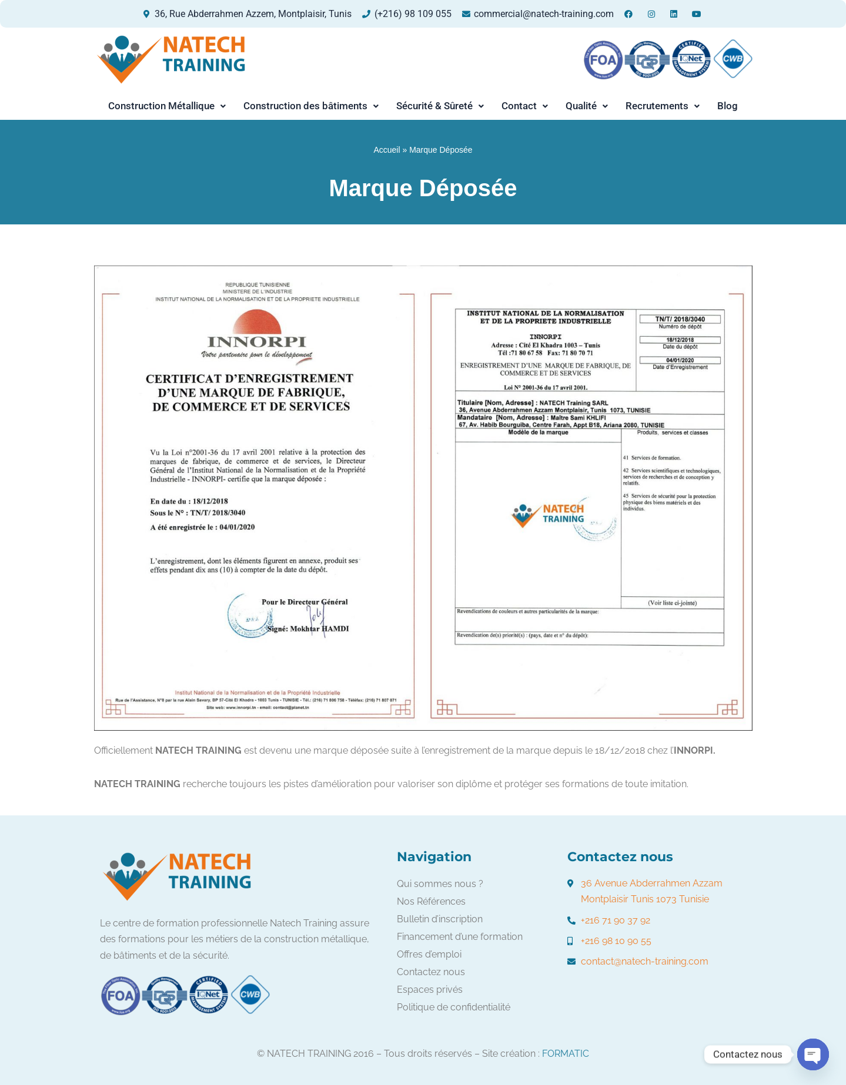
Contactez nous (431, 971)
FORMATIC (565, 1053)
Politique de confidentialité (453, 1007)
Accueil (386, 149)
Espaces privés (430, 989)
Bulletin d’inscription (440, 919)
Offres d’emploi (429, 954)
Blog (727, 106)
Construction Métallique (167, 106)
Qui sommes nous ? (440, 883)
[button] (167, 106)
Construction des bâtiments (311, 106)
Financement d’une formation (460, 936)
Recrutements (663, 106)
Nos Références (431, 901)
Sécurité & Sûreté (440, 106)
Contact (524, 106)
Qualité (587, 106)
